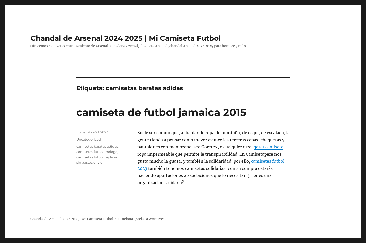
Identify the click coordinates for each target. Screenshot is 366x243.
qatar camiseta (268, 146)
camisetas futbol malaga (96, 152)
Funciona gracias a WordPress (142, 219)
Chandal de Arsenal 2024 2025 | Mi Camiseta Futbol (125, 38)
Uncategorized (88, 139)
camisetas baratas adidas (97, 146)
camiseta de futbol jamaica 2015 (161, 112)
